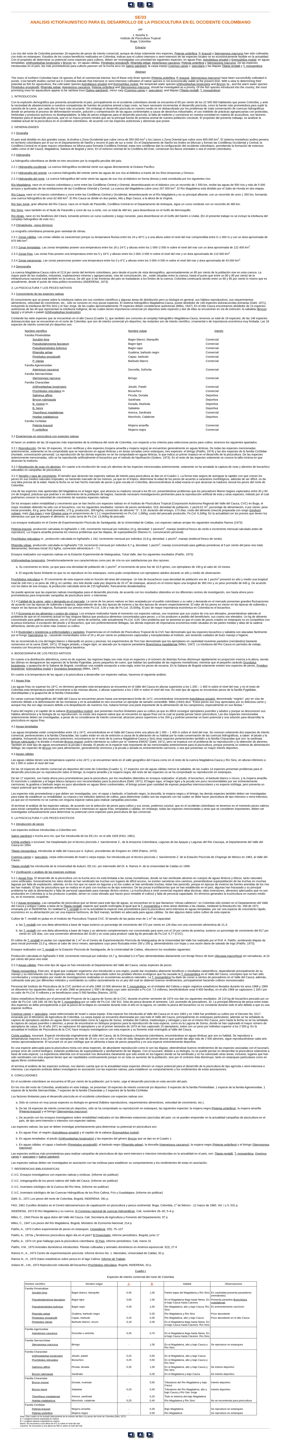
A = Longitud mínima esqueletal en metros (39, 1419)
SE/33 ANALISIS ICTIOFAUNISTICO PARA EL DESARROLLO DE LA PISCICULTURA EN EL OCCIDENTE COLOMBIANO (140, 20)
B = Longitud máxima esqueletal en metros (40, 1421)
